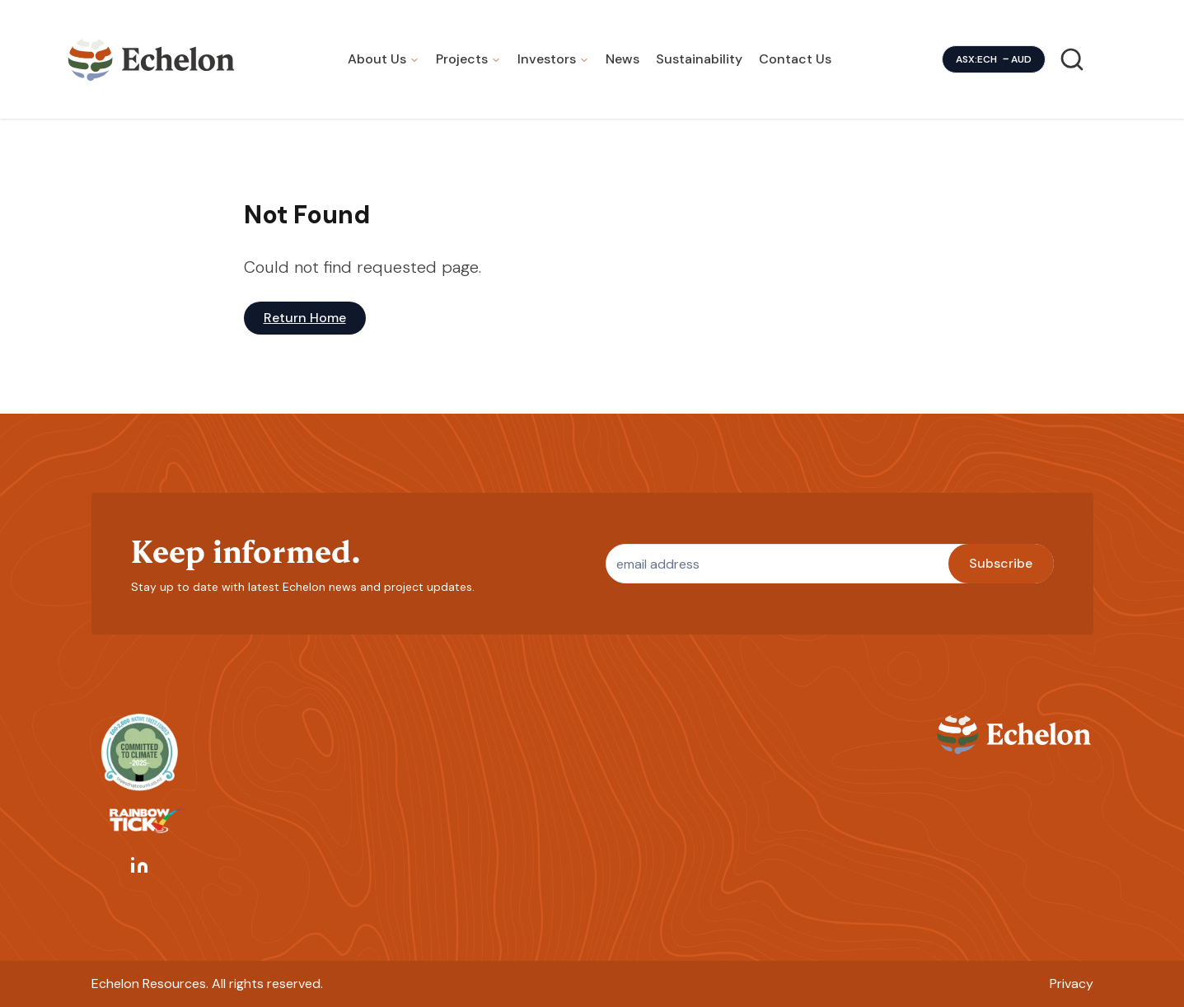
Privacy (1071, 983)
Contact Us (795, 59)
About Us (377, 59)
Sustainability (699, 59)
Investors (546, 59)
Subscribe (1000, 563)
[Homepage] (151, 59)
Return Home (305, 317)
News (622, 59)
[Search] (1072, 59)
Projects (462, 59)
